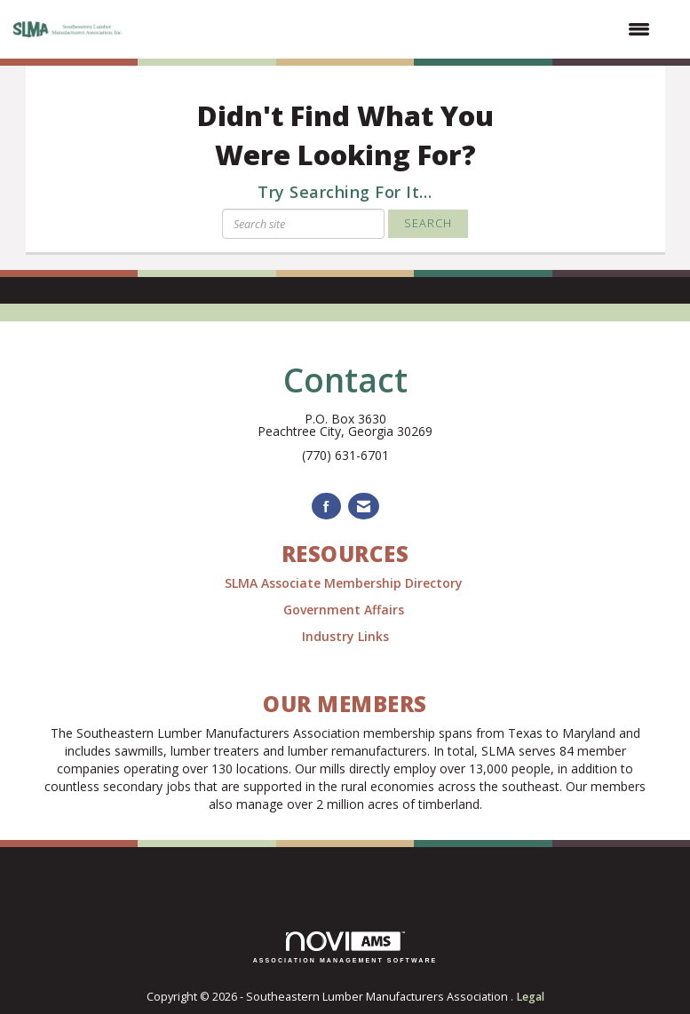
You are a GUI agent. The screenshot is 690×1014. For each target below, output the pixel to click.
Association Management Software (345, 947)
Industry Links (345, 636)
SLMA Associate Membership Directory (345, 582)
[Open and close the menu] (397, 29)
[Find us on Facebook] (326, 506)
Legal (530, 996)
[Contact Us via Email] (363, 506)
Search (428, 223)
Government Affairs (345, 609)
